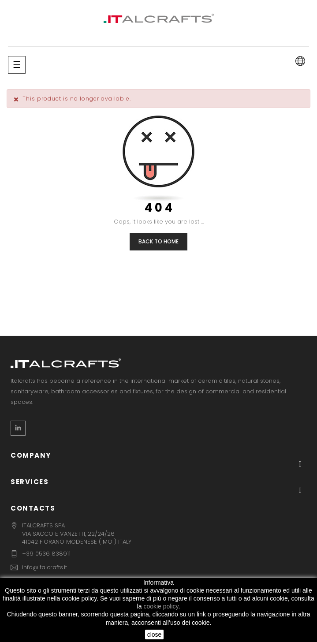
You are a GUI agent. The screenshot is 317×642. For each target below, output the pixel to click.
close (154, 634)
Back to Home (158, 241)
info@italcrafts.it (44, 567)
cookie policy (160, 606)
